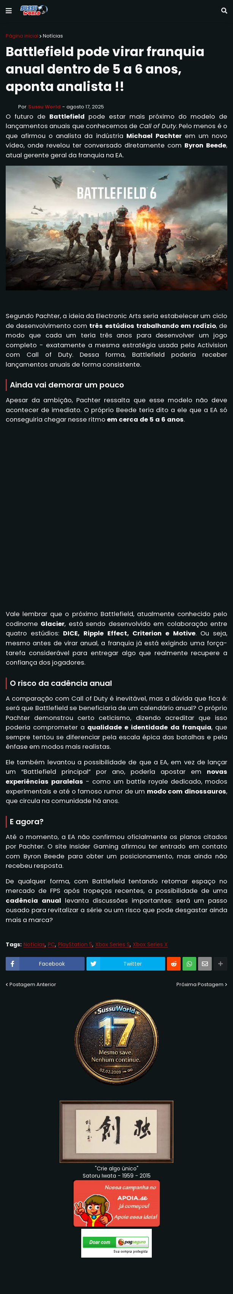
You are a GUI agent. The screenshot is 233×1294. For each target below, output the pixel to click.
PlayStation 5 (75, 944)
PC (51, 944)
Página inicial (22, 35)
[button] (8, 11)
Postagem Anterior (32, 984)
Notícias (53, 35)
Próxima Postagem (200, 984)
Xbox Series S (112, 944)
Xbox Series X (150, 944)
